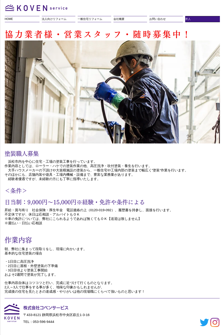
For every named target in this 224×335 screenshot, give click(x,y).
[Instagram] (214, 322)
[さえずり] (204, 322)
